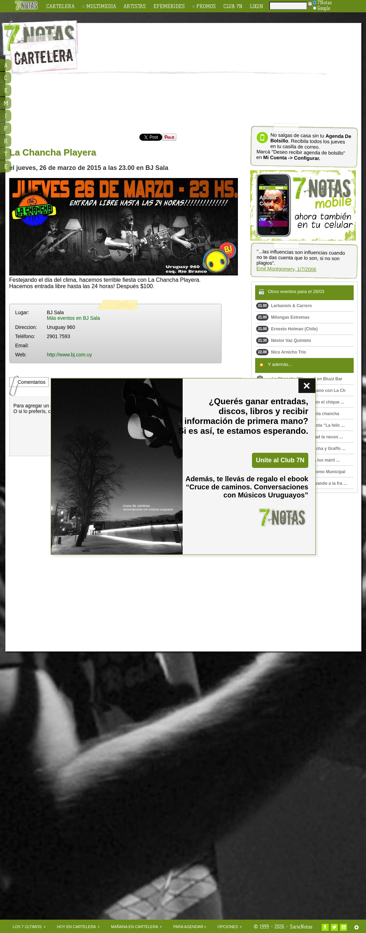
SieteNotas (301, 926)
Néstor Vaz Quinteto (283, 340)
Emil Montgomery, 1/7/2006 (286, 269)
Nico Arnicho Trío (281, 352)
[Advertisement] (199, 76)
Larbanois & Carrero (284, 306)
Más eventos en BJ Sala (73, 318)
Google (321, 8)
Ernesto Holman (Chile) (287, 329)
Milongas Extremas (282, 317)
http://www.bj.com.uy (69, 354)
